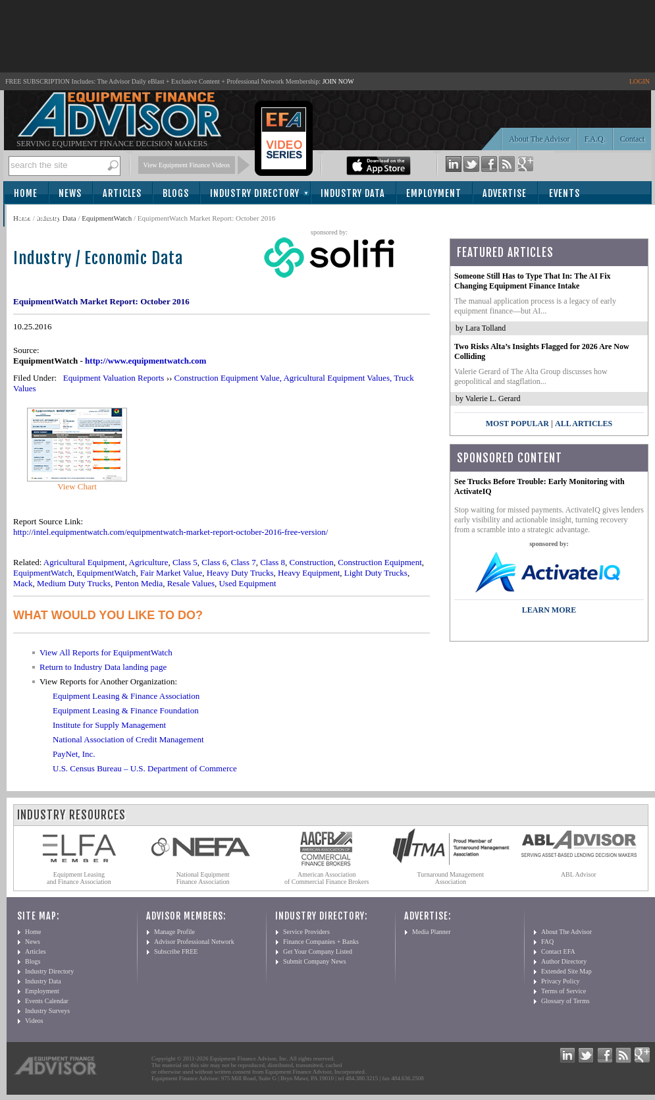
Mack (23, 583)
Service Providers (306, 931)
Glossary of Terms (565, 1000)
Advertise (505, 193)
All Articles (583, 423)
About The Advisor (539, 139)
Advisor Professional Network (194, 941)
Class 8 (272, 562)
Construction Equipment (379, 562)
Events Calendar (46, 1000)
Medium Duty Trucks (74, 583)
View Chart (77, 486)
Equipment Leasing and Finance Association (79, 878)
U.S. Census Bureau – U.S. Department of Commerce (145, 768)
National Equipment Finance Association (203, 878)
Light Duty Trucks (375, 573)
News (70, 193)
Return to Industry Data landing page (103, 667)
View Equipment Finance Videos (187, 165)
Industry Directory (255, 193)
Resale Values (191, 583)
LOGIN (639, 81)
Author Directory (564, 961)
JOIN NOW (338, 81)
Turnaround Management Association (451, 878)
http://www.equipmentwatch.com (145, 361)
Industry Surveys (47, 1010)
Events (564, 193)
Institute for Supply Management (109, 725)
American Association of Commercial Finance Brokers (326, 878)
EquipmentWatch (107, 218)
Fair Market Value (171, 573)
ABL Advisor (578, 874)
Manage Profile (174, 931)
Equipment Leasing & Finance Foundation (126, 710)
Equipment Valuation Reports (114, 378)
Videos (34, 1020)
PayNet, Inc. (74, 754)
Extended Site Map (566, 971)
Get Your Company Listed (317, 951)
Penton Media (139, 583)
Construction (312, 562)
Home (26, 193)
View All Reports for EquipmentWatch (105, 652)
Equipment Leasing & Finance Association (126, 696)
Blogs (176, 193)
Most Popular (517, 423)
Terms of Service (563, 991)
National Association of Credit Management (128, 739)
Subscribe (40, 216)
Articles (122, 193)
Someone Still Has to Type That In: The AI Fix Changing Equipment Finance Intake (532, 280)
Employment (433, 193)
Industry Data (353, 193)
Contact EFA (558, 951)
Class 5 (184, 562)
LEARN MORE (549, 610)
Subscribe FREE (175, 951)
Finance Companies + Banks (321, 941)
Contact (632, 139)
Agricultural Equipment (84, 562)
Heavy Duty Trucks (240, 573)
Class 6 (213, 562)
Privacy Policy (560, 981)
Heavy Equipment (309, 573)
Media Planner (431, 931)
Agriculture (149, 562)
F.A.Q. (595, 139)
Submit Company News (314, 961)
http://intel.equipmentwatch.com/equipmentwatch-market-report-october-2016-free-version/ (170, 532)
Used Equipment (247, 583)
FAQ (547, 941)
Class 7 (243, 562)
